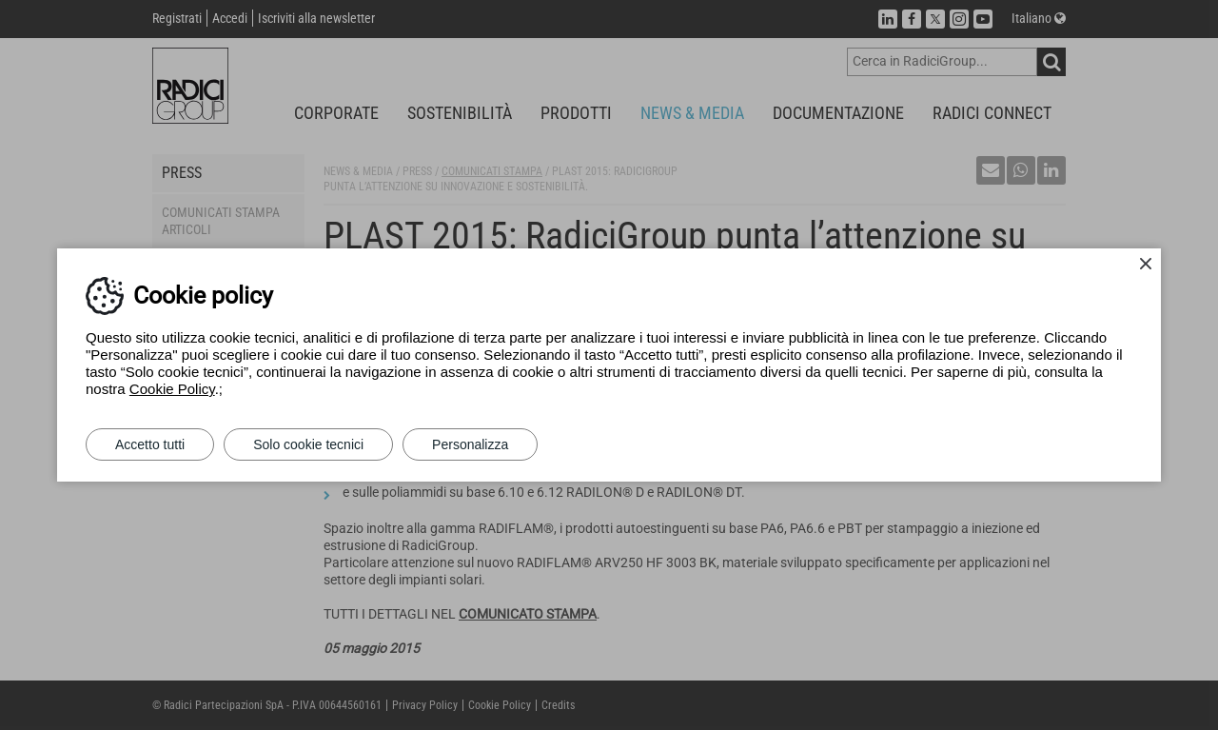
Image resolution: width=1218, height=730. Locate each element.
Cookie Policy (172, 389)
